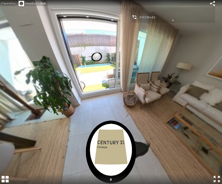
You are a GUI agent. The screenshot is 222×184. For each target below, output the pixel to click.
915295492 (147, 17)
